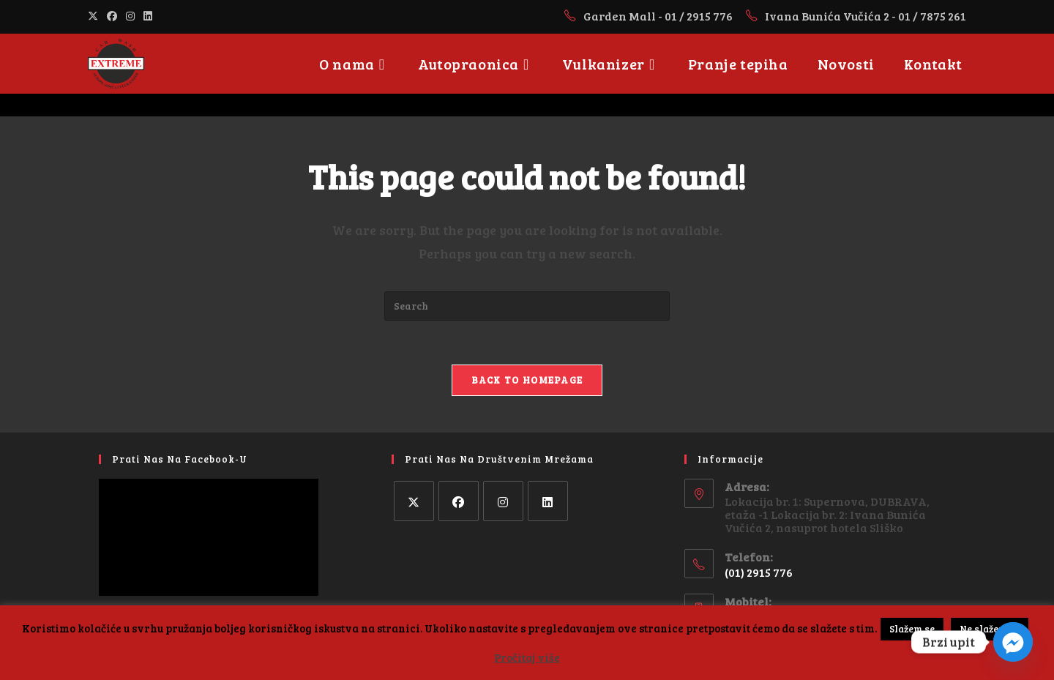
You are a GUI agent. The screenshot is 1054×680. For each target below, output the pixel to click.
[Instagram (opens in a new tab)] (130, 16)
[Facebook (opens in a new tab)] (112, 16)
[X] (414, 501)
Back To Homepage (527, 379)
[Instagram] (503, 501)
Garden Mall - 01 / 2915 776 (659, 15)
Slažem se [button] (912, 628)
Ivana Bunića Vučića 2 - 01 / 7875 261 (865, 15)
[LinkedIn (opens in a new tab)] (148, 16)
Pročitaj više (527, 657)
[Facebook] (458, 501)
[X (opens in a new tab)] (95, 16)
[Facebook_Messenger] (1013, 642)
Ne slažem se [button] (990, 628)
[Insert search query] (527, 306)
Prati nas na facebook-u (179, 459)
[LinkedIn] (548, 501)
